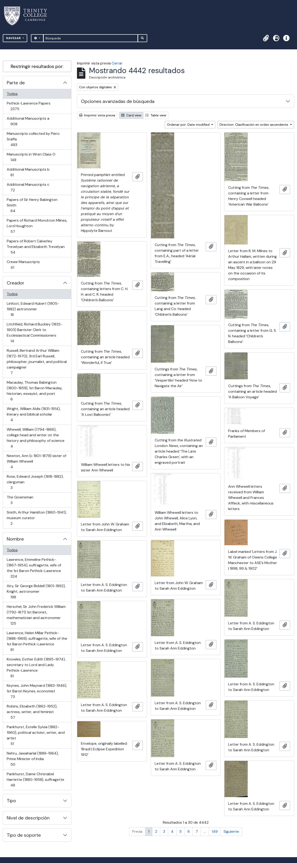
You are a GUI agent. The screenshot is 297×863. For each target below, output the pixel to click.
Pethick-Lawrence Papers (28, 106)
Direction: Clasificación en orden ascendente (254, 124)
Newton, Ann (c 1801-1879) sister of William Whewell (36, 461)
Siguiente (231, 831)
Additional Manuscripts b (28, 172)
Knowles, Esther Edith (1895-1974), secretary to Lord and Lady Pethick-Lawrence (36, 667)
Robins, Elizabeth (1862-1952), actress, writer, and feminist (32, 711)
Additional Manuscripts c (28, 187)
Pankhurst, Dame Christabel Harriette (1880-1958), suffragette (35, 779)
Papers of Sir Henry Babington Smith (32, 205)
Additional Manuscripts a (28, 121)
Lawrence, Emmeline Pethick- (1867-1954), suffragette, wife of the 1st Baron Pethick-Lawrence (34, 568)
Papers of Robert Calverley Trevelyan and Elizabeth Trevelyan (36, 246)
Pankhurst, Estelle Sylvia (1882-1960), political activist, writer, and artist (36, 735)
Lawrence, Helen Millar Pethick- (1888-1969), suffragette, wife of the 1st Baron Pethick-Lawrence (37, 641)
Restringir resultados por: (37, 66)
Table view (155, 115)
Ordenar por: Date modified (188, 124)
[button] (266, 38)
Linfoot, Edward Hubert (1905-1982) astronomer (33, 309)
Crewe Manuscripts (23, 264)
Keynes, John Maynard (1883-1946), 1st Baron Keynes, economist (37, 691)
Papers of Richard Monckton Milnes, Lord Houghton (37, 225)
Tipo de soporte (24, 835)
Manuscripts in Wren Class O (31, 157)
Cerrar (117, 63)
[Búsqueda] (90, 38)
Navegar (14, 38)
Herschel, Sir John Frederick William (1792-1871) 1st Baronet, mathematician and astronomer (36, 615)
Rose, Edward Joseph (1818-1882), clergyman (35, 482)
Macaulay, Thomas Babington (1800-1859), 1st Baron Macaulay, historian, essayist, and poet (34, 390)
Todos (12, 93)
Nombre (15, 539)
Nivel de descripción (28, 818)
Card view (131, 115)
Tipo (11, 801)
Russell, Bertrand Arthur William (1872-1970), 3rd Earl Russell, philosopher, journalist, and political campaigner (37, 362)
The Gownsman (20, 500)
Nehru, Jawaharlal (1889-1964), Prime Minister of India (33, 758)
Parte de (16, 83)
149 (215, 831)
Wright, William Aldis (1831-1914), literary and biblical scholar (33, 414)
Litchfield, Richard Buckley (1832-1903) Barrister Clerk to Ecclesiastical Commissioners (34, 332)
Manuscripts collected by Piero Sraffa (33, 139)
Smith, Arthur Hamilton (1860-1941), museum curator (37, 517)
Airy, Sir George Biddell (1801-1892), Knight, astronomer (36, 591)
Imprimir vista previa (97, 115)
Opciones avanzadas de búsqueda (117, 101)
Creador (15, 283)
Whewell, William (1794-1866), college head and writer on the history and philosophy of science (35, 437)
